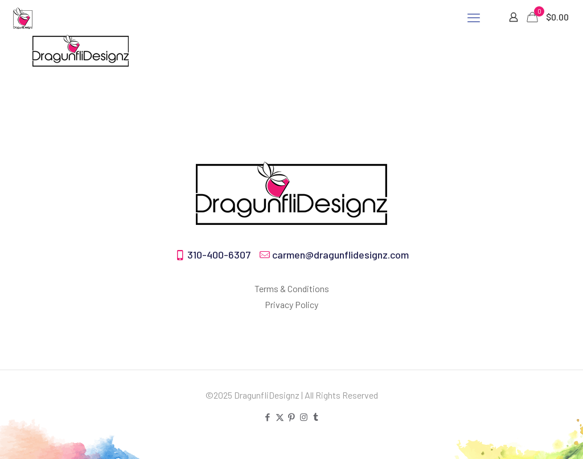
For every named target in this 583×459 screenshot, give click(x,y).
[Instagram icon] (303, 417)
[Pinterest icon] (292, 417)
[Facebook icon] (268, 417)
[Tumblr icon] (315, 417)
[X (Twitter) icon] (280, 417)
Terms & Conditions (291, 288)
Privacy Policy (291, 304)
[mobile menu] (473, 17)
